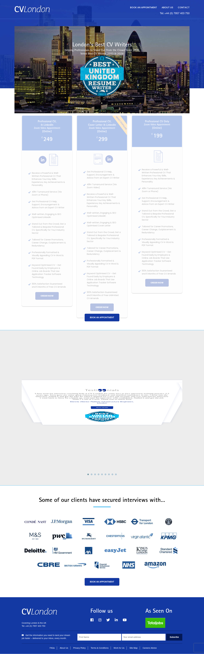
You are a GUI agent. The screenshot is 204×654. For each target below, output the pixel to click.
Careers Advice (150, 648)
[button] (88, 474)
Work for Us (119, 648)
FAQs (52, 648)
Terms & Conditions (100, 648)
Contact (184, 7)
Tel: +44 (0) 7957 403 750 (175, 13)
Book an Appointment (143, 7)
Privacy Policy (79, 648)
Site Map (133, 648)
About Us (167, 7)
